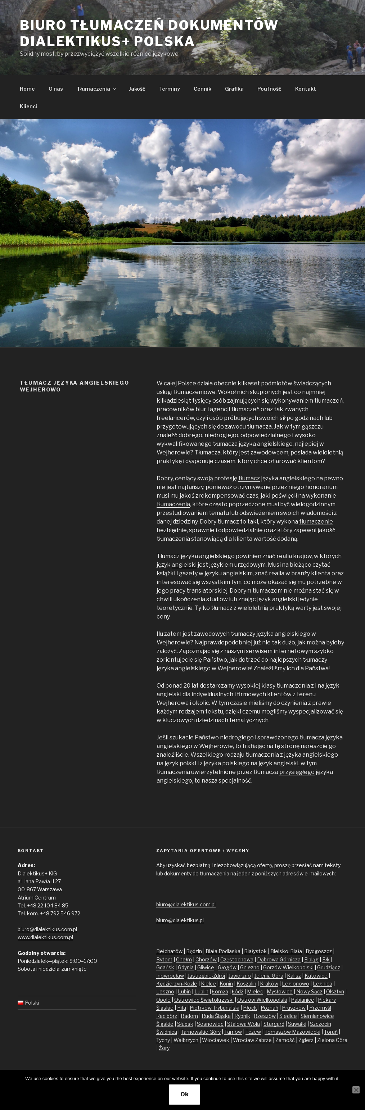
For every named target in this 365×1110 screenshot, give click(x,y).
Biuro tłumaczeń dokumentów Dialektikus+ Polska (149, 33)
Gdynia (186, 967)
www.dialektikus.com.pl (45, 937)
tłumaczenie (316, 521)
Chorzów (206, 959)
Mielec (255, 991)
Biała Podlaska (223, 951)
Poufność (269, 89)
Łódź (237, 991)
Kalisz (294, 976)
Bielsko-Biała (286, 951)
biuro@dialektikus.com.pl (47, 929)
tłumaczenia (173, 504)
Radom (189, 1016)
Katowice (316, 976)
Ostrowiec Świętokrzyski (204, 1000)
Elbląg (311, 959)
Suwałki (297, 1024)
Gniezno (250, 967)
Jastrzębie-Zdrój (206, 976)
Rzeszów (265, 1016)
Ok (184, 1094)
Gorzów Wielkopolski (288, 967)
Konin (226, 983)
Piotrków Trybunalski (214, 1008)
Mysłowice (280, 991)
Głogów (227, 967)
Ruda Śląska (216, 1016)
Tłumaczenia (97, 89)
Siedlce (288, 1016)
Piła (181, 1008)
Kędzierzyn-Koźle (176, 983)
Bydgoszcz (319, 951)
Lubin (184, 991)
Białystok (255, 951)
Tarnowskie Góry (201, 1032)
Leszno (165, 991)
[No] (356, 1089)
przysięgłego (297, 772)
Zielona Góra (332, 1040)
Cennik (202, 89)
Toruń (331, 1032)
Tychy (163, 1040)
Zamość (285, 1040)
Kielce (208, 983)
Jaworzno (240, 976)
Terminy (169, 89)
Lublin (201, 991)
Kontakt (305, 89)
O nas (56, 89)
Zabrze (263, 1040)
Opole (163, 1000)
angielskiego (275, 443)
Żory (164, 1048)
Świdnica (166, 1032)
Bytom (164, 959)
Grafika (234, 89)
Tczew (253, 1032)
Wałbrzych (186, 1040)
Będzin (194, 951)
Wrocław (244, 1040)
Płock (250, 1008)
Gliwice (205, 967)
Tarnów (233, 1032)
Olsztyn (335, 991)
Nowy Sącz (309, 991)
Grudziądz (328, 967)
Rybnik (242, 1016)
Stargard (273, 1024)
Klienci (28, 106)
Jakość (137, 89)
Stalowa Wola (243, 1024)
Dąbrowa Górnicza (279, 959)
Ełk (326, 959)
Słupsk (185, 1024)
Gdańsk (165, 967)
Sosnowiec (210, 1024)
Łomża (220, 991)
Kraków (269, 983)
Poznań (269, 1008)
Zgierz (306, 1040)
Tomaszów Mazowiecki (292, 1032)
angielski (184, 564)
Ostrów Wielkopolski (262, 1000)
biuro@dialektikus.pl (180, 920)
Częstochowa (236, 959)
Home (27, 89)
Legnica (322, 983)
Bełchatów (169, 951)
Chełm (184, 959)
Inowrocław (170, 976)
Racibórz (166, 1016)
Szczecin (320, 1024)
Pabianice (302, 1000)
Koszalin (246, 983)
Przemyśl (320, 1008)
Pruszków (294, 1008)
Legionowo (295, 983)
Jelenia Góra (268, 976)
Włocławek (215, 1040)
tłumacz (249, 478)
